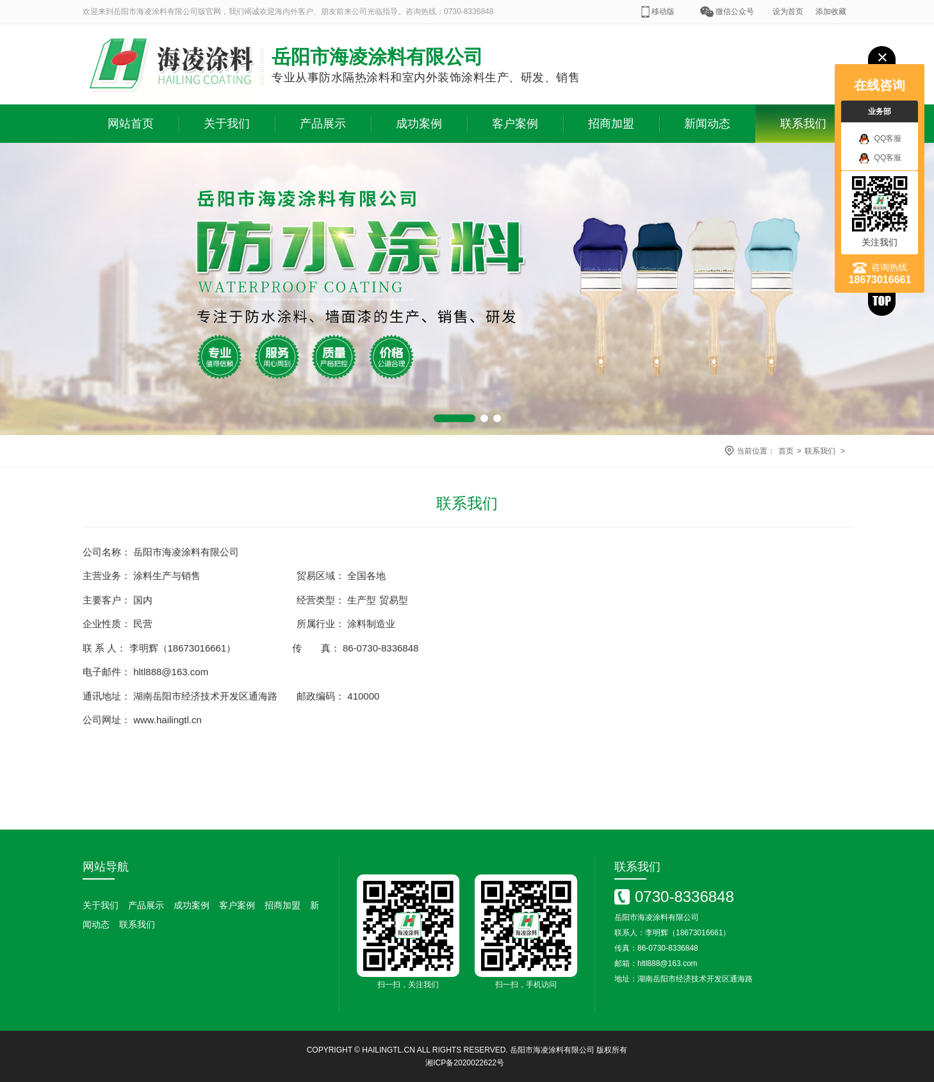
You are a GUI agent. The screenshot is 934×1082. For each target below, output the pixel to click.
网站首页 (131, 123)
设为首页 (788, 11)
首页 (786, 451)
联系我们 (803, 123)
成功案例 (419, 123)
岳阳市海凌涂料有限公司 (552, 1049)
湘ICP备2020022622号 (464, 1062)
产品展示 (323, 123)
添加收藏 (830, 11)
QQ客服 (880, 139)
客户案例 (515, 123)
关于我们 (227, 123)
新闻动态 (707, 123)
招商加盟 (611, 123)
